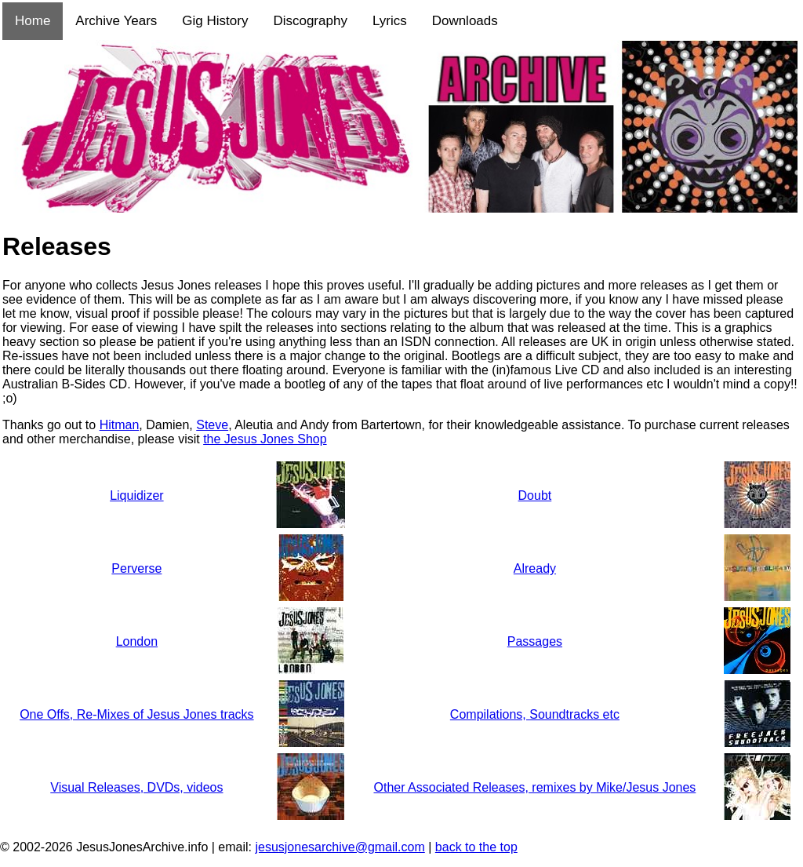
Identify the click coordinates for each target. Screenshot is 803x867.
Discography (310, 20)
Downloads (465, 20)
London (137, 641)
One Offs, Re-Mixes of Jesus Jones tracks (136, 714)
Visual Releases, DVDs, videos (136, 787)
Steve (212, 425)
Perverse (136, 568)
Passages (534, 641)
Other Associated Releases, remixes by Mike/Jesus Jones (534, 787)
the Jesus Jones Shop (264, 439)
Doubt (535, 495)
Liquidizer (136, 495)
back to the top (476, 847)
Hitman (120, 425)
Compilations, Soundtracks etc (535, 714)
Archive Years (116, 20)
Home (32, 20)
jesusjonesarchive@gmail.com (339, 847)
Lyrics (389, 20)
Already (535, 568)
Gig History (215, 20)
